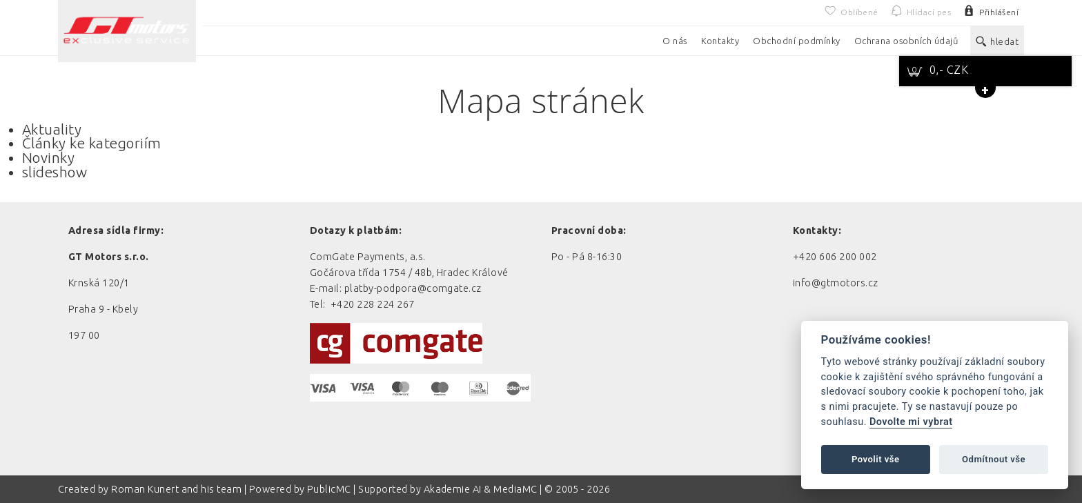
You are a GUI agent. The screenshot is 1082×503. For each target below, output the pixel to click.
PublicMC (329, 489)
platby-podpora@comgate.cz (413, 288)
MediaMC (515, 489)
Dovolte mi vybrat (910, 422)
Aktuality (51, 129)
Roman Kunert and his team (177, 489)
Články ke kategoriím (91, 143)
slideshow (54, 172)
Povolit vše (876, 459)
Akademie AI (453, 489)
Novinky (48, 158)
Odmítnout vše (993, 459)
